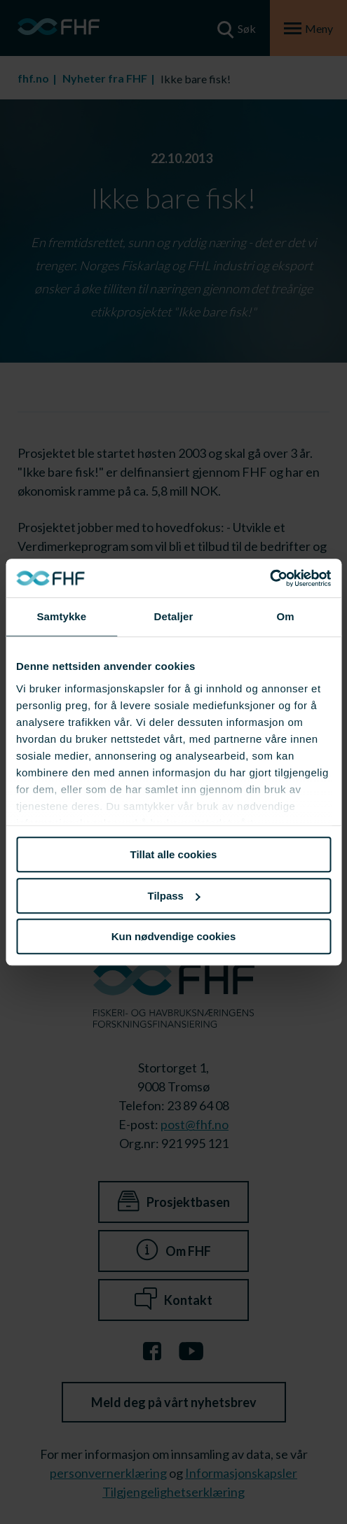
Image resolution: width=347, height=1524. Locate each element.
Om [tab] (285, 616)
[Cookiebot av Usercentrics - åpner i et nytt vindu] (269, 578)
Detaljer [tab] (173, 616)
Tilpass (174, 896)
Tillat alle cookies (173, 854)
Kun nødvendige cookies (173, 936)
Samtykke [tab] (61, 616)
